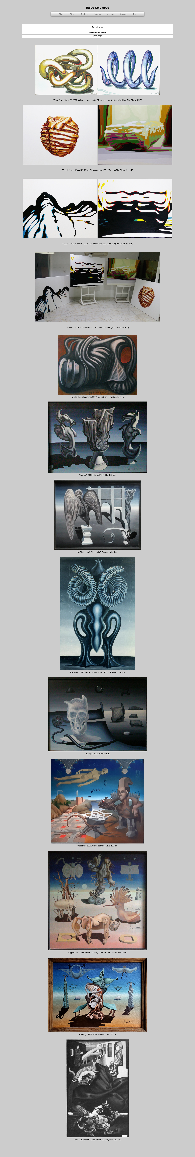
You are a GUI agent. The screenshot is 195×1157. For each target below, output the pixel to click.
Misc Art (110, 14)
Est (134, 14)
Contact (123, 14)
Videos (98, 14)
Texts (72, 14)
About (61, 14)
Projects (84, 14)
